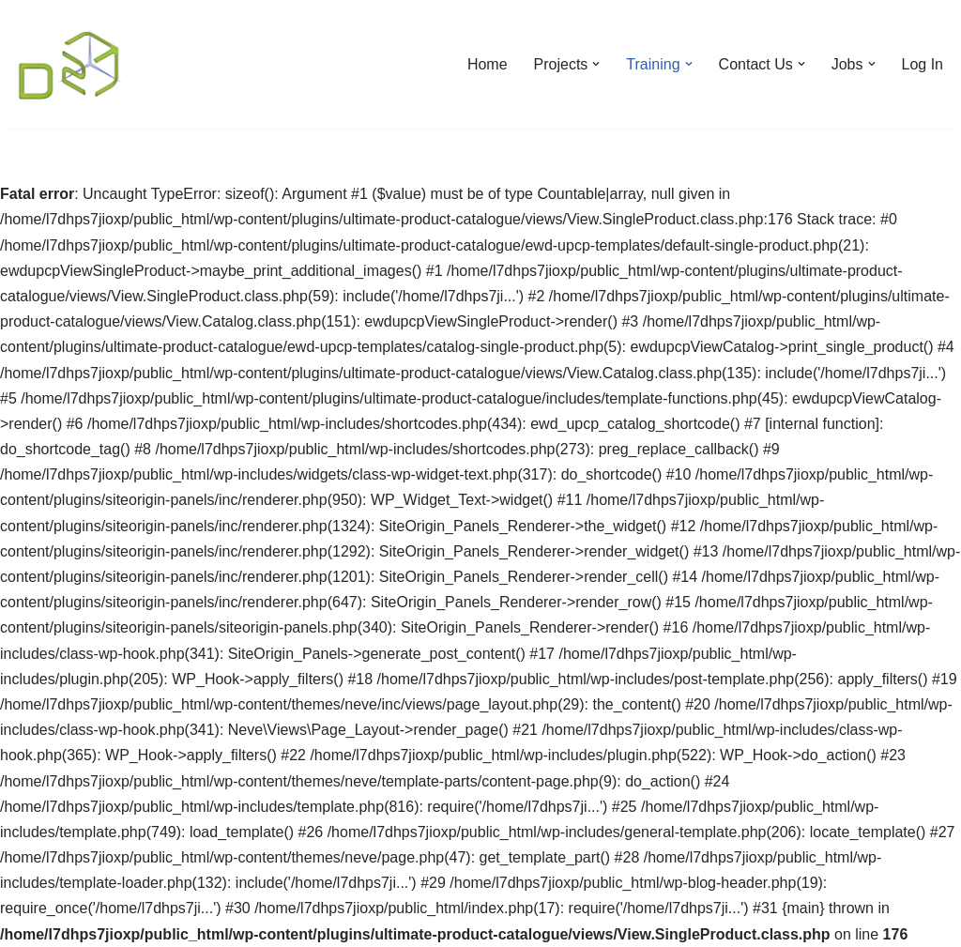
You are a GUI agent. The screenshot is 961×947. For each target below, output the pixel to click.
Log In (922, 64)
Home (487, 64)
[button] (596, 64)
